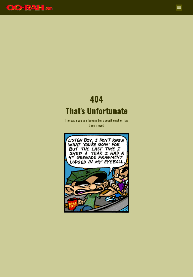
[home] (29, 5)
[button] (179, 7)
